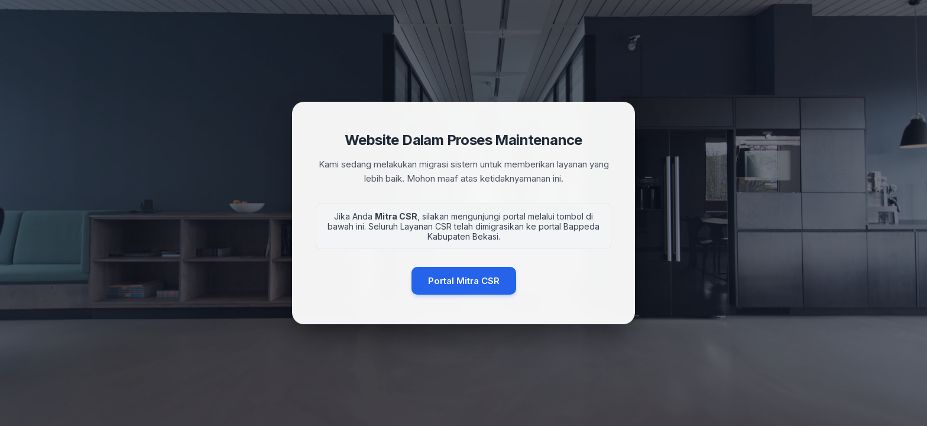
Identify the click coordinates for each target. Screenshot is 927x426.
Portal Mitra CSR (464, 280)
